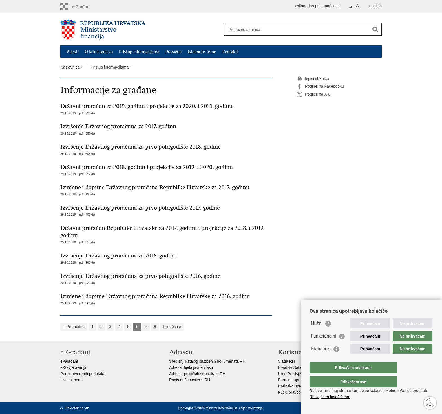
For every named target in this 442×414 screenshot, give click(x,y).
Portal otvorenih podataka (82, 373)
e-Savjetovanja (73, 367)
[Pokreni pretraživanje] (375, 29)
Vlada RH (286, 361)
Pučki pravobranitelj (295, 392)
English (375, 6)
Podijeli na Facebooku (320, 86)
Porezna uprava (292, 380)
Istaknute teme (202, 51)
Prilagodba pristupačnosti (317, 6)
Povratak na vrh (77, 408)
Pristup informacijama (139, 51)
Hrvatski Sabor (291, 367)
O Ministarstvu (99, 51)
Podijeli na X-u (313, 94)
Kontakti (230, 51)
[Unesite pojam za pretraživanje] (297, 29)
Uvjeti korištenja (251, 408)
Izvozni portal (71, 380)
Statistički (321, 360)
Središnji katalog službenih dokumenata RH (207, 361)
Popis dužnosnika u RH (189, 380)
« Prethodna (74, 326)
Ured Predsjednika (294, 373)
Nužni (316, 334)
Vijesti (73, 51)
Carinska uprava (292, 386)
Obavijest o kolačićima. (330, 397)
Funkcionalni (323, 347)
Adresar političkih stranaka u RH (197, 373)
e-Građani (69, 361)
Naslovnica (69, 67)
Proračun (173, 51)
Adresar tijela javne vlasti (191, 367)
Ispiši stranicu (313, 78)
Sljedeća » (172, 326)
